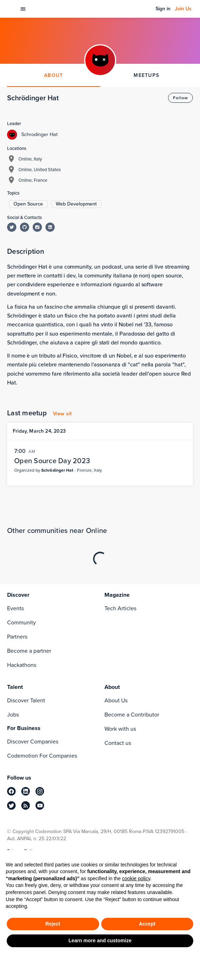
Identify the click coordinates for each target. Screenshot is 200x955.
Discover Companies (32, 741)
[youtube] (40, 805)
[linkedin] (25, 791)
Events (15, 608)
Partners (17, 637)
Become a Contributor (131, 714)
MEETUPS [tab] (146, 75)
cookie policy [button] (136, 878)
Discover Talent (26, 700)
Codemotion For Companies (42, 756)
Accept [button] (147, 924)
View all (62, 413)
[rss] (25, 805)
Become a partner (29, 651)
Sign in (163, 9)
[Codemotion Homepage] (11, 9)
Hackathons (21, 665)
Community (21, 622)
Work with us (120, 729)
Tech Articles (120, 608)
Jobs (13, 714)
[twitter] (11, 805)
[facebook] (11, 791)
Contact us (117, 743)
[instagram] (40, 791)
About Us (116, 700)
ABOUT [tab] (53, 75)
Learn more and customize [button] (100, 940)
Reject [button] (52, 924)
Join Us (183, 9)
